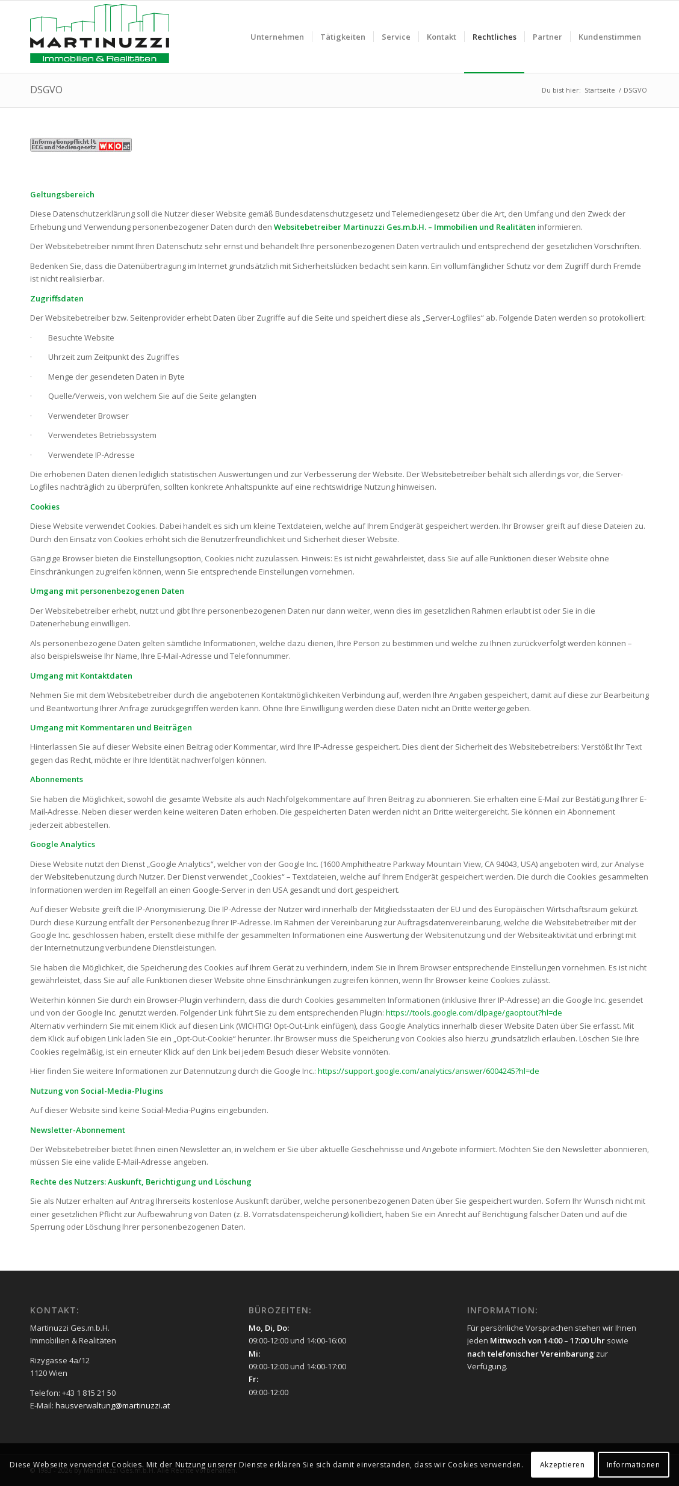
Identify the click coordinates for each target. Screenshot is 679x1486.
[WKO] (81, 145)
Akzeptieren (562, 1465)
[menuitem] (277, 37)
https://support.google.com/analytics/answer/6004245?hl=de (428, 1070)
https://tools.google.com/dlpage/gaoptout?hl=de (474, 1012)
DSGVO (46, 89)
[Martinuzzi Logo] (99, 37)
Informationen (633, 1465)
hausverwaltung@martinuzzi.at (112, 1405)
